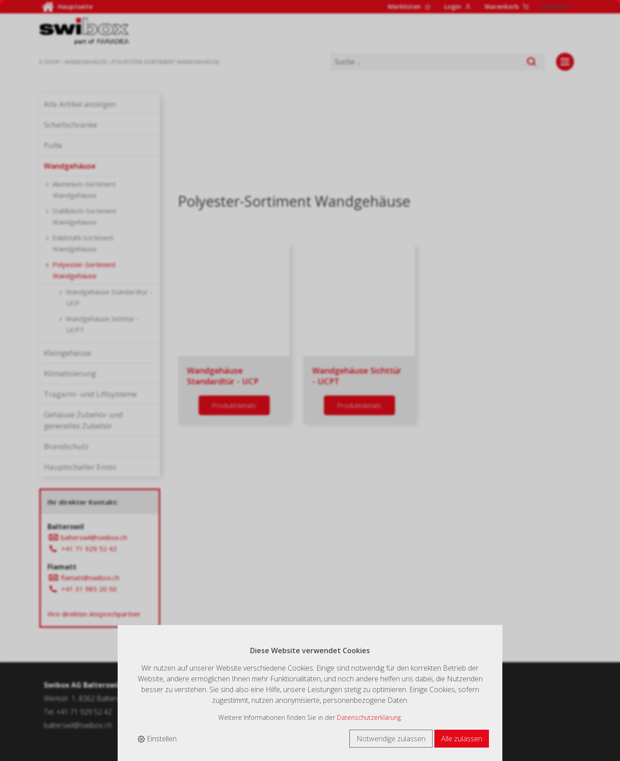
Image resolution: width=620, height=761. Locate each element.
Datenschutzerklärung (369, 717)
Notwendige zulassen (391, 739)
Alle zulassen (461, 739)
